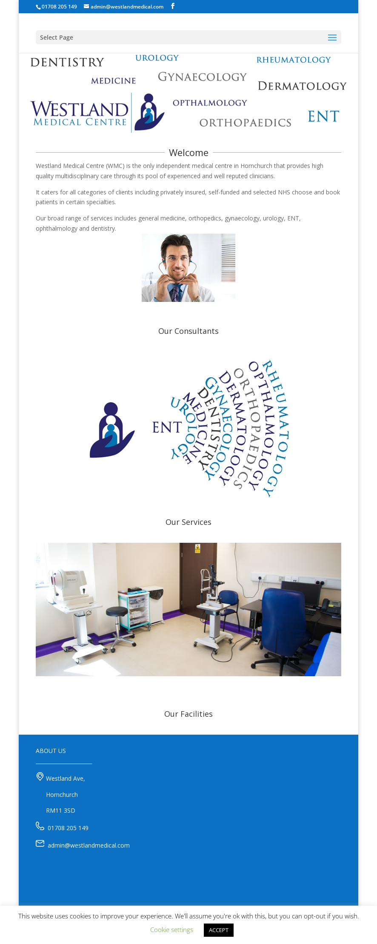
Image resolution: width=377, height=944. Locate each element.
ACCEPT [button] (218, 930)
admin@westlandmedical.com (89, 845)
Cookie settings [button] (171, 929)
